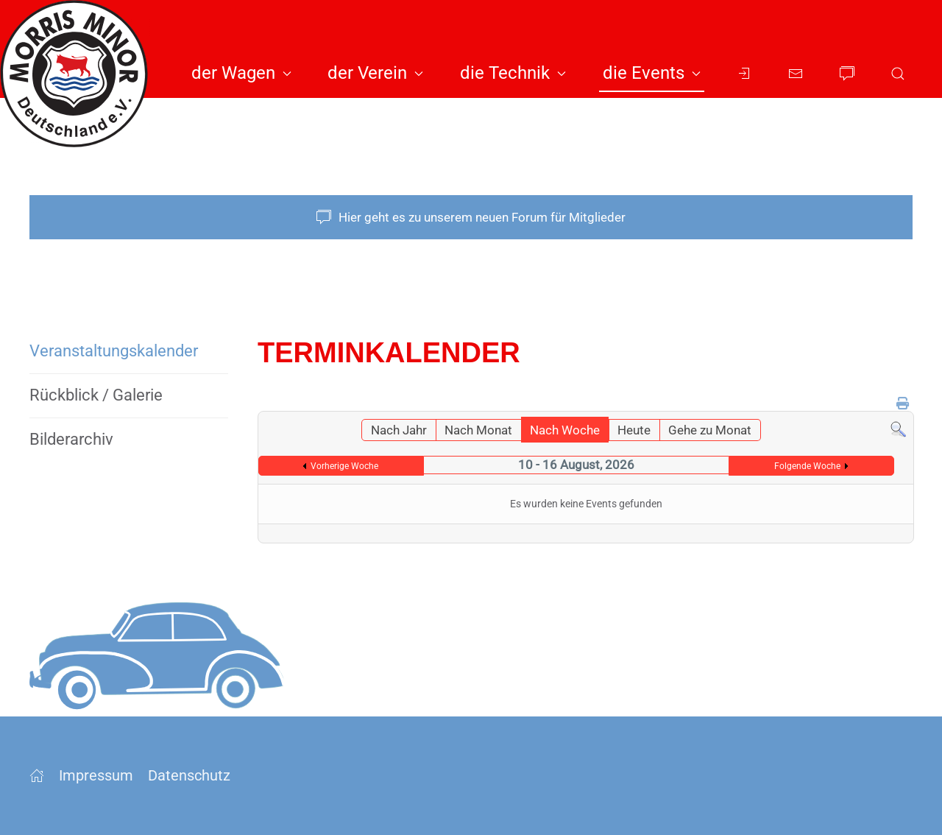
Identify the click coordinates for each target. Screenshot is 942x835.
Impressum (96, 775)
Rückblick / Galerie (96, 395)
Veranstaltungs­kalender (113, 351)
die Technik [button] (513, 73)
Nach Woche (565, 430)
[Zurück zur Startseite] (81, 73)
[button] (898, 73)
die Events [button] (652, 73)
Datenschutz (189, 775)
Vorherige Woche (344, 466)
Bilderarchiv (71, 439)
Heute (634, 430)
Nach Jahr (399, 430)
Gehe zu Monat (709, 430)
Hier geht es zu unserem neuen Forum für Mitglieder (471, 217)
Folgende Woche (807, 466)
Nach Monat (478, 430)
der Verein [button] (375, 73)
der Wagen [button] (241, 73)
